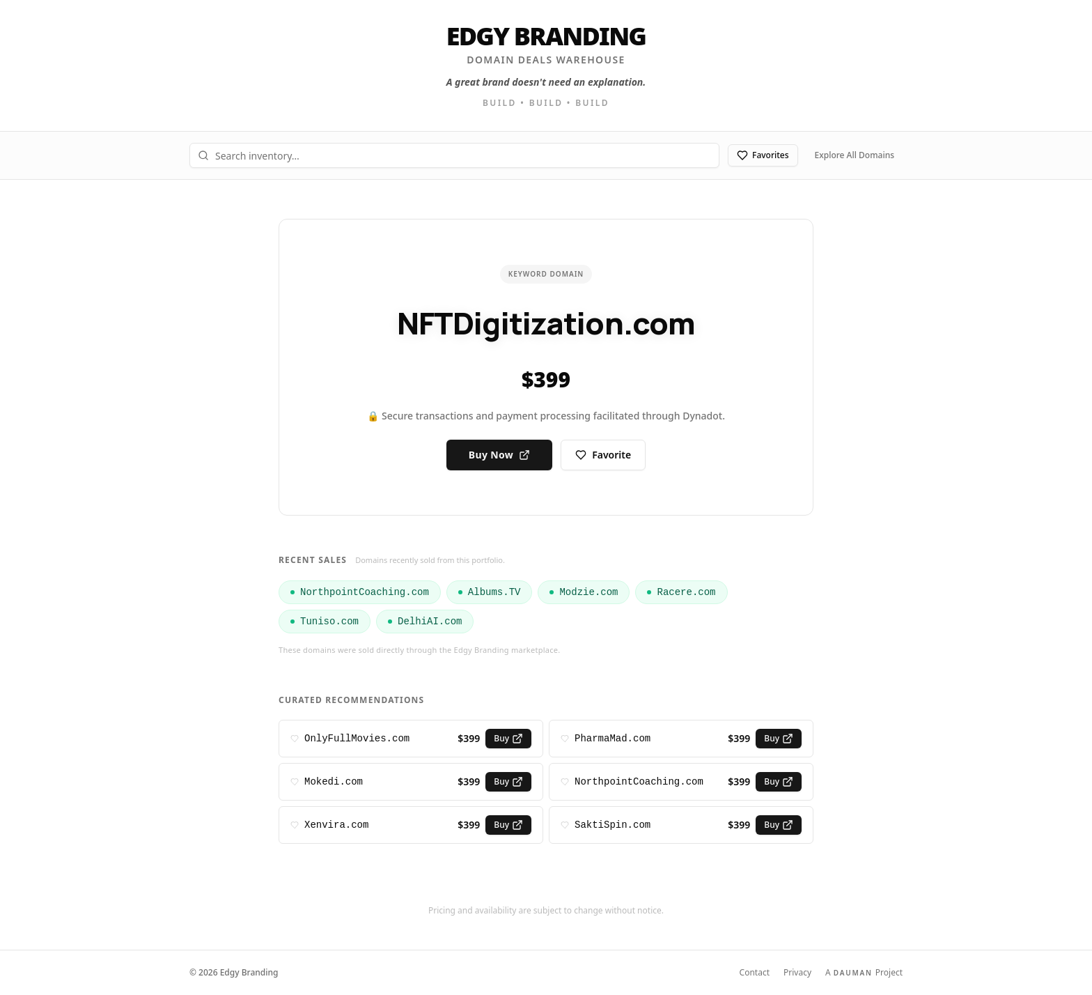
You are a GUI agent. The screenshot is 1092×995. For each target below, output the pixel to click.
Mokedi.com (333, 781)
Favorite (603, 454)
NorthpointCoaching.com (639, 781)
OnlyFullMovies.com (357, 738)
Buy (508, 738)
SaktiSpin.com (612, 825)
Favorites (763, 155)
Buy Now (499, 454)
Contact (755, 972)
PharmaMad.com (612, 738)
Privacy (797, 972)
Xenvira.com (336, 825)
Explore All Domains (854, 155)
